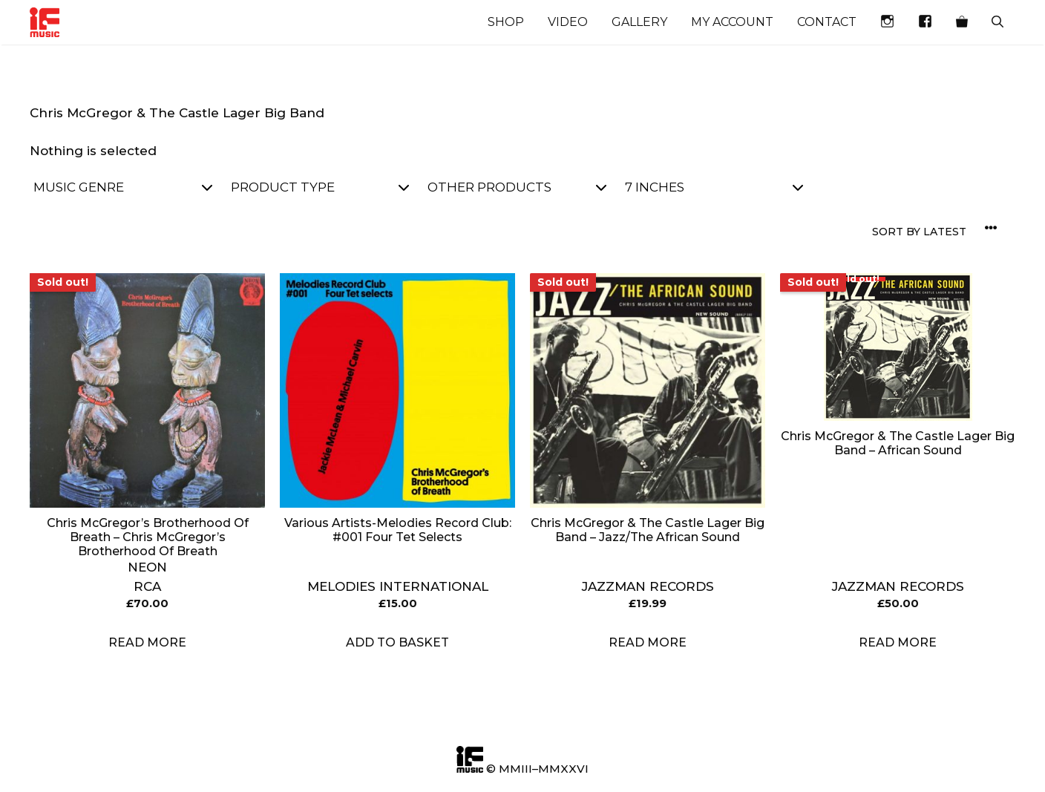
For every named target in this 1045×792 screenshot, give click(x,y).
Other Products (517, 187)
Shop (506, 22)
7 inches (714, 187)
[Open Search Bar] (997, 22)
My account (732, 22)
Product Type (320, 187)
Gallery (639, 22)
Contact (826, 22)
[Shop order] (937, 232)
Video (568, 22)
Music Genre (122, 187)
